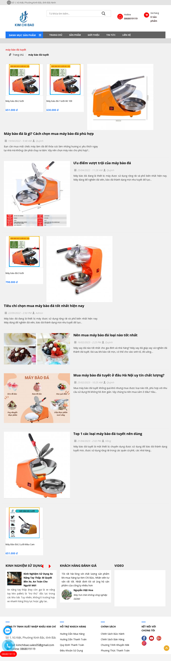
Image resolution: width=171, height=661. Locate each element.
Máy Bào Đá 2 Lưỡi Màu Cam (20, 544)
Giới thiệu (93, 35)
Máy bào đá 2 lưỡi (15, 100)
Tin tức (110, 35)
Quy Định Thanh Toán (72, 645)
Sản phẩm (75, 35)
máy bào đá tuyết (38, 54)
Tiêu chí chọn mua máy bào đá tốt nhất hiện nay (44, 306)
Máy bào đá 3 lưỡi (15, 273)
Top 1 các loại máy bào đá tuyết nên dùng (107, 434)
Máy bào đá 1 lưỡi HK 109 (59, 100)
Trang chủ (55, 35)
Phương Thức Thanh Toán (115, 650)
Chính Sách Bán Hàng (112, 639)
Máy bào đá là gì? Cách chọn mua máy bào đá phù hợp (49, 134)
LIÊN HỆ (126, 35)
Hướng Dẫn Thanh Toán (73, 639)
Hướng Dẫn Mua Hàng (72, 633)
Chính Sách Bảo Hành (112, 633)
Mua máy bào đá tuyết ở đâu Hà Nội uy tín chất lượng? (118, 375)
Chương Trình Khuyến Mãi (115, 645)
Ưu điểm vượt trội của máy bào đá (102, 163)
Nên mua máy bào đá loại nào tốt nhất (105, 335)
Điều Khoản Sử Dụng (71, 650)
